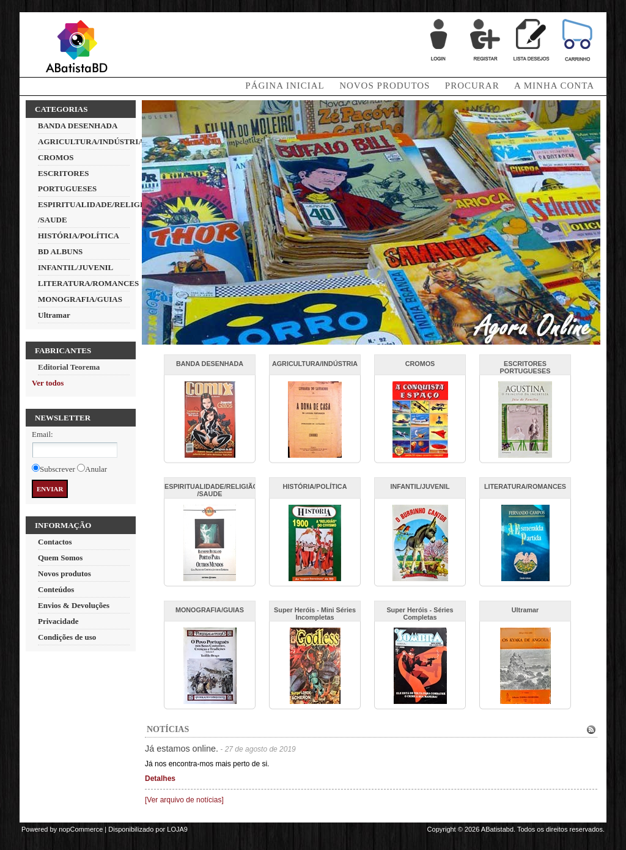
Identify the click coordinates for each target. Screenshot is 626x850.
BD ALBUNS (60, 251)
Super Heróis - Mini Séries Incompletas (315, 613)
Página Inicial (284, 85)
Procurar (472, 85)
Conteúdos (56, 589)
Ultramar (54, 315)
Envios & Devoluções (73, 605)
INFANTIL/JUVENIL (75, 267)
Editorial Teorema (69, 367)
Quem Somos (60, 557)
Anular (96, 469)
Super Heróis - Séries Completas (419, 613)
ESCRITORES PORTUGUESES (525, 367)
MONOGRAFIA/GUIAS (80, 299)
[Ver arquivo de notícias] (184, 800)
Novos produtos (384, 85)
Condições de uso (67, 637)
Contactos (55, 541)
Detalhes (160, 778)
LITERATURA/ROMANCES (88, 283)
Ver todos (48, 382)
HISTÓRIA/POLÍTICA (78, 235)
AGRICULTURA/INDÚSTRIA (91, 141)
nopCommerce (81, 829)
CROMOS (56, 157)
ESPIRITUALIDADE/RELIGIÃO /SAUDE (211, 490)
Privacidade (58, 621)
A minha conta (554, 85)
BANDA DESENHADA (77, 125)
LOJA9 (177, 829)
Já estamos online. (181, 748)
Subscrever (57, 469)
